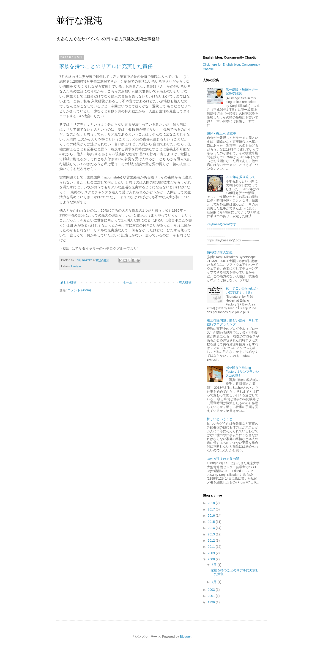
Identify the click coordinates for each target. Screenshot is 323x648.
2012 (212, 540)
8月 (214, 565)
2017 (212, 509)
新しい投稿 (68, 282)
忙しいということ (220, 419)
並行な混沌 (79, 20)
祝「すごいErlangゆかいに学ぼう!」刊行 (241, 290)
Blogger (185, 636)
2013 (212, 534)
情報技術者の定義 (220, 252)
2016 (212, 515)
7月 (214, 582)
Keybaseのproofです (221, 224)
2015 (212, 522)
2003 (212, 589)
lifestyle (76, 266)
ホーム (127, 282)
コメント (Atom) (79, 290)
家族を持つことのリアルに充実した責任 (106, 66)
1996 (212, 602)
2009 (212, 553)
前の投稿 (185, 282)
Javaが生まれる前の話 (223, 459)
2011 (212, 546)
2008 (212, 559)
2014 (212, 528)
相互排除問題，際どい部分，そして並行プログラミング (232, 322)
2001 (212, 596)
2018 (212, 503)
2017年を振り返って (240, 177)
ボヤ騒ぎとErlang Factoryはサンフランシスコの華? (242, 371)
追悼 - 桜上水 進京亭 (221, 133)
